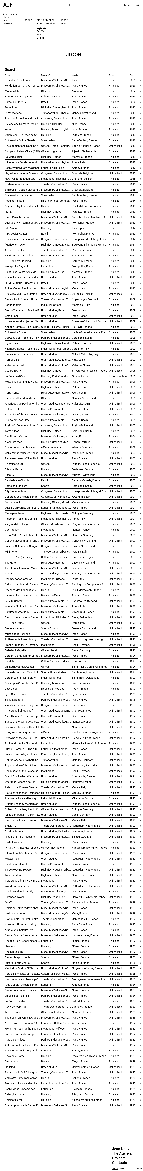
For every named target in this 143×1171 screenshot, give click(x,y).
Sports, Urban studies (53, 672)
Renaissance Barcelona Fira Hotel (23, 239)
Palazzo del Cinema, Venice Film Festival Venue (23, 787)
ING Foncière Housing (18, 261)
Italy (74, 80)
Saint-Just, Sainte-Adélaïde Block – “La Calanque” (23, 272)
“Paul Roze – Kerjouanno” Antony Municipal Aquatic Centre (23, 1023)
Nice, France (79, 124)
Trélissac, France (82, 1089)
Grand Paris (11, 316)
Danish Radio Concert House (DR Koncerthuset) (23, 299)
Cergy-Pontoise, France (85, 1067)
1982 (132, 1023)
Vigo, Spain (78, 359)
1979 (132, 1056)
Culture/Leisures (51, 96)
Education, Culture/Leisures (56, 1023)
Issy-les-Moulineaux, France (88, 732)
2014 (132, 195)
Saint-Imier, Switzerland (85, 677)
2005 (132, 403)
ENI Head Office (14, 623)
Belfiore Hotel (13, 409)
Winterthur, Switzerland (85, 765)
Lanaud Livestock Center (19, 666)
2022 (132, 107)
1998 (132, 617)
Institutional (48, 266)
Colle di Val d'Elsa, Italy (85, 354)
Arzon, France (80, 1023)
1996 (132, 644)
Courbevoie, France (83, 776)
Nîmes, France (80, 727)
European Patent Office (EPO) (22, 151)
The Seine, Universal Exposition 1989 (23, 1017)
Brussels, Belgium (82, 173)
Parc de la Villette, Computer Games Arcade (23, 973)
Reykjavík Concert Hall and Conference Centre (23, 425)
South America (46, 23)
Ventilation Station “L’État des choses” (23, 968)
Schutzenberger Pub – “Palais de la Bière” (23, 612)
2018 (132, 135)
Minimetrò (11, 551)
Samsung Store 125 (16, 102)
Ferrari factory (13, 305)
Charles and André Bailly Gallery (23, 891)
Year (133, 75)
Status (113, 75)
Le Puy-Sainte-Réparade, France (90, 332)
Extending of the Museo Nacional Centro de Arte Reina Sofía (23, 414)
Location (79, 75)
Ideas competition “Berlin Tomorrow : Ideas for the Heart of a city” (23, 814)
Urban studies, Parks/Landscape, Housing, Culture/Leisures (56, 721)
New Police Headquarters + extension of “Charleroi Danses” (23, 178)
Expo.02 (9, 475)
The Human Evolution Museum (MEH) (23, 568)
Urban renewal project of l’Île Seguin (23, 321)
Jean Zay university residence (22, 167)
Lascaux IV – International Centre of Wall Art (23, 222)
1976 (132, 1078)
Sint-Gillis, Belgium (82, 294)
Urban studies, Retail (53, 310)
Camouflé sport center (18, 957)
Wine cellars (48, 140)
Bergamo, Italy (80, 348)
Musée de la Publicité (17, 634)
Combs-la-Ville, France (85, 919)
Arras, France (79, 436)
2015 (132, 173)
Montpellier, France (83, 233)
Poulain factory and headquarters (23, 798)
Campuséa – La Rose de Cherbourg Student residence (23, 135)
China (40, 37)
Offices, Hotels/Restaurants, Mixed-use (56, 146)
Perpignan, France (82, 250)
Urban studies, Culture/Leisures (56, 968)
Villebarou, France (82, 798)
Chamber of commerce (18, 579)
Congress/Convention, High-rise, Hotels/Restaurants (56, 239)
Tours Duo (11, 107)
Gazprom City (13, 370)
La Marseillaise (14, 157)
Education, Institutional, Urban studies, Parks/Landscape (56, 1034)
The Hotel (10, 562)
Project (9, 75)
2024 (132, 91)
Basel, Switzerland (82, 617)
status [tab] (6, 17)
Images (127, 5)
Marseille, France (82, 157)
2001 (132, 485)
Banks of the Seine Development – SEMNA (23, 721)
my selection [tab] (8, 23)
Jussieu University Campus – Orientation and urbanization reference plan (23, 507)
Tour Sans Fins (13, 875)
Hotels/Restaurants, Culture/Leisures (56, 913)
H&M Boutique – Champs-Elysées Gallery (23, 283)
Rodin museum (14, 952)
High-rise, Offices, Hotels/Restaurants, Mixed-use (56, 107)
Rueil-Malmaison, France (86, 206)
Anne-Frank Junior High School (23, 1050)
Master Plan (12, 858)
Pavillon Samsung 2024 (18, 96)
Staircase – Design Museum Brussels (23, 189)
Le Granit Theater (15, 1001)
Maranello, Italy (81, 305)
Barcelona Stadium (16, 485)
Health (45, 206)
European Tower (14, 897)
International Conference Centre (23, 853)
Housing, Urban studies (54, 442)
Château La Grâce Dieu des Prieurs (23, 140)
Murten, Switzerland (83, 475)
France (64, 20)
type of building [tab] (10, 14)
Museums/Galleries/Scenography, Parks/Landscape (56, 222)
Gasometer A (12, 502)
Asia (39, 34)
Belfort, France (80, 1001)
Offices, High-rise (51, 151)
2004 (132, 436)
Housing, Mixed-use (52, 272)
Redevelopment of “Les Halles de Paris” (23, 458)
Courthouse (12, 529)
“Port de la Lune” (15, 831)
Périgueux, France (82, 453)
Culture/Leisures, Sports (55, 326)
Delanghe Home (14, 1094)
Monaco (77, 91)
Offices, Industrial (51, 447)
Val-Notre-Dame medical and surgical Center (23, 1078)
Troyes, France (80, 1061)
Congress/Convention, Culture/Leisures (56, 496)
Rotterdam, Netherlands (86, 825)
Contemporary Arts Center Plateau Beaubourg (23, 1105)
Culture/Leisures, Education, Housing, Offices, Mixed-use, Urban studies (56, 661)
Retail (44, 102)
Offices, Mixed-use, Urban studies (56, 524)
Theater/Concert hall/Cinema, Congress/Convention (56, 979)
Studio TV (10, 825)
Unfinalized (115, 146)
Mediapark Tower (15, 513)
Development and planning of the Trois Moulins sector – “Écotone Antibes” (23, 146)
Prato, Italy (78, 579)
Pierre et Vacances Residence (22, 793)
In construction (118, 376)
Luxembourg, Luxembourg (87, 639)
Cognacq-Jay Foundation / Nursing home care (23, 590)
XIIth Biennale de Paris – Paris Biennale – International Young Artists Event (23, 1045)
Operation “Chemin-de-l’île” (20, 782)
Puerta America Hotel (17, 420)
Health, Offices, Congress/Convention (56, 200)
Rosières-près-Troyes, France (89, 1056)
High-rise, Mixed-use (53, 897)
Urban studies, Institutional (56, 403)
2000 (132, 529)
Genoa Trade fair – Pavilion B (22, 310)
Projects (119, 1158)
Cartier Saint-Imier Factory (20, 677)
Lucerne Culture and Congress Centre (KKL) (23, 546)
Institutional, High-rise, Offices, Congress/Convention (56, 518)
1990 (132, 809)
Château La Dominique (18, 195)
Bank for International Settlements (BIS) (23, 617)
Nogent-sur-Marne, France (87, 968)
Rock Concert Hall (15, 1006)
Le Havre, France (82, 326)
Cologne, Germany (82, 513)
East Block (11, 688)
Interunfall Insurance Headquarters (23, 595)
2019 (132, 113)
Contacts (119, 1162)
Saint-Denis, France (83, 672)
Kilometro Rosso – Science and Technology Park (23, 348)
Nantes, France (81, 529)
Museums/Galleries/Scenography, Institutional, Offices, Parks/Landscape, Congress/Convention (56, 381)
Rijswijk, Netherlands (84, 151)
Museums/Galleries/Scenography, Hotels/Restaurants (56, 414)
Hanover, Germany (83, 535)
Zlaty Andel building (16, 524)
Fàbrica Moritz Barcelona (19, 255)
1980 (132, 1050)
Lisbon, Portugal (81, 442)
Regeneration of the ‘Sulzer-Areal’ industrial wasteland (23, 765)
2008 (132, 326)
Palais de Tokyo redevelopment (23, 908)
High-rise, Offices (51, 157)
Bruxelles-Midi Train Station (21, 294)
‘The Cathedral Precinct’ (19, 710)
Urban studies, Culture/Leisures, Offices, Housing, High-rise (56, 365)
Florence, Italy (80, 409)
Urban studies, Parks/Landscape (56, 738)
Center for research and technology (23, 447)
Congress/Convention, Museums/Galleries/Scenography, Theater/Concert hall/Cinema (56, 546)
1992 (132, 710)
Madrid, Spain (80, 414)
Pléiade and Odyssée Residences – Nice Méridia (23, 124)
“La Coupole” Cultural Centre (21, 919)
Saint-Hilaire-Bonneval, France (89, 666)
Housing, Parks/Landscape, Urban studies (56, 782)
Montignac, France (83, 222)
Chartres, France (81, 710)
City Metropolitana (15, 491)
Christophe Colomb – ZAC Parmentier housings (23, 683)
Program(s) (49, 75)
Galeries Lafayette (15, 650)
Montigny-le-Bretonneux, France (90, 979)
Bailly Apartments (15, 842)
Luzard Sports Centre (17, 962)
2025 (132, 80)
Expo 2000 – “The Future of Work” (23, 535)
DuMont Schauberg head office (23, 809)
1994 (132, 655)
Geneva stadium (14, 628)
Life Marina (11, 228)
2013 (132, 206)
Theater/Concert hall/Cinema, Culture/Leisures (56, 919)
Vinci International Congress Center (23, 705)
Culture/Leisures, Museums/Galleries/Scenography (56, 973)
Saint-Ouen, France (83, 924)
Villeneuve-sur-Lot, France (87, 1100)
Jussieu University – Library (21, 754)
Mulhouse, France (82, 469)
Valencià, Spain (81, 365)
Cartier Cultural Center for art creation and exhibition (23, 935)
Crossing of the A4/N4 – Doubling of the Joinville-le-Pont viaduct (23, 738)
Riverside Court (14, 464)
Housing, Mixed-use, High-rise (56, 129)
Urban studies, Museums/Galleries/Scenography (56, 710)
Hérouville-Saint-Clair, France (89, 743)
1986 (132, 957)
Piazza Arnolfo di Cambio (20, 354)
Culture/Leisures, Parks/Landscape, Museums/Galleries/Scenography (56, 557)
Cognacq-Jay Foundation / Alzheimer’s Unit (23, 206)
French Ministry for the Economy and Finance (23, 1028)
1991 (132, 776)
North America (46, 20)
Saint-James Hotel (16, 864)
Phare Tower (12, 387)
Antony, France (80, 167)
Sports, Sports (49, 628)
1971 (132, 1105)
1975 (132, 1083)
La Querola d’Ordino (16, 376)
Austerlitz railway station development (23, 277)
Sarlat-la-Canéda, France (86, 480)
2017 (132, 167)
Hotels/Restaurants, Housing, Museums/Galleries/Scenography (56, 162)
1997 (132, 639)
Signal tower (12, 343)
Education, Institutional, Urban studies (56, 507)
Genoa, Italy (79, 310)
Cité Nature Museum (17, 436)
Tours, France (80, 688)
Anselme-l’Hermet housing (20, 924)
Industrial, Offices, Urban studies (56, 348)
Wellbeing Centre (15, 913)
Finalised (114, 80)
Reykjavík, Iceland (82, 425)
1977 (132, 1072)
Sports (45, 485)
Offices (45, 91)
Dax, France (79, 716)
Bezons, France (81, 683)
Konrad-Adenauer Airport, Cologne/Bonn (23, 760)
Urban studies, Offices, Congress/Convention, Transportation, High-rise (56, 294)
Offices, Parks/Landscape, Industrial (56, 809)
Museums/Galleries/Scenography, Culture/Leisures (56, 990)
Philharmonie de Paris (18, 184)
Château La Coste (15, 332)
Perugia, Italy (79, 551)
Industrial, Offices (51, 305)
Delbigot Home (14, 1100)
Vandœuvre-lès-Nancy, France (89, 847)
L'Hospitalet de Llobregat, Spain (90, 239)
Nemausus (11, 946)
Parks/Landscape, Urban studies (56, 337)
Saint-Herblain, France (85, 902)
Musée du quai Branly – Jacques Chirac (23, 381)
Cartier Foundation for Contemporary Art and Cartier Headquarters (23, 655)
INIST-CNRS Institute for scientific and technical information (23, 847)
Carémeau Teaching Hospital (22, 727)
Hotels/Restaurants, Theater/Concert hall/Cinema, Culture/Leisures (56, 601)
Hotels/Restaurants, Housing (56, 392)
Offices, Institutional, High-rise (56, 1012)
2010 (132, 277)
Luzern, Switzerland (83, 546)
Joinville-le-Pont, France (86, 738)
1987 (132, 919)
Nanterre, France (82, 721)
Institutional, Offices (53, 579)
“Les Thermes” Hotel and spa (22, 716)
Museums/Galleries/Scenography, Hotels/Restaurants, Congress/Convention (56, 568)
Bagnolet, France (82, 1006)
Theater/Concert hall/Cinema (56, 184)
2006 (132, 370)
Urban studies (49, 277)
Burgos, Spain (80, 568)
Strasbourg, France (83, 612)
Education (47, 941)
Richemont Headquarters (20, 398)
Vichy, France (80, 913)
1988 (132, 891)
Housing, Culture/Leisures (56, 793)
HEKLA (9, 211)
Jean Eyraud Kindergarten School (23, 1089)
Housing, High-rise (52, 124)
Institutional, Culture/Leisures (56, 1083)
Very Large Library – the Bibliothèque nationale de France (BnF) (23, 880)
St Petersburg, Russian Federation (90, 370)
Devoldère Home (15, 1056)
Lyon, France (79, 129)
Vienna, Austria (80, 288)
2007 (132, 348)
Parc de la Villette (15, 1039)
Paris (63, 23)
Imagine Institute (15, 200)
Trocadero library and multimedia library (23, 1083)
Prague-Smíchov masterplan (21, 803)
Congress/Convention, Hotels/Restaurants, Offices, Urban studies (56, 491)
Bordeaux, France (82, 261)
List (137, 5)
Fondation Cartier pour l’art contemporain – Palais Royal (23, 85)
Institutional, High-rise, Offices (56, 178)
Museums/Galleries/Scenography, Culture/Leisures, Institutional (56, 1105)
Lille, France (79, 661)
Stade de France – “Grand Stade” (23, 672)
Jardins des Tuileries (17, 995)
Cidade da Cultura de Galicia (21, 584)
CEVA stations (13, 113)
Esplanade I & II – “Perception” (23, 743)
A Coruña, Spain (81, 496)
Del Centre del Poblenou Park (22, 337)
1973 (132, 1094)
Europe (41, 27)
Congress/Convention (54, 118)
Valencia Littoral (14, 365)
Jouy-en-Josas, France (85, 935)
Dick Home (11, 1061)
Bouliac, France (81, 864)
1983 (132, 1006)
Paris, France (79, 85)
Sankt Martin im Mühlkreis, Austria (90, 217)
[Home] (8, 3)
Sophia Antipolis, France (86, 146)
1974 (132, 1089)
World (28, 20)
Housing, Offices (50, 595)
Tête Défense (13, 1012)
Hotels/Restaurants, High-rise (56, 288)
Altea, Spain (79, 392)
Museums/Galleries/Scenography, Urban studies (56, 886)
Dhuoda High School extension (23, 941)
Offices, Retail (49, 650)
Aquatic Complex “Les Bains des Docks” (23, 326)
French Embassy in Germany (21, 644)
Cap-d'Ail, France (81, 793)
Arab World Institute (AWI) (20, 930)
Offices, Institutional (53, 847)
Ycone (8, 129)
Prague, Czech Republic (86, 464)
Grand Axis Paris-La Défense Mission (23, 776)
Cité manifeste (13, 469)
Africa (40, 30)
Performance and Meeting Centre (23, 979)
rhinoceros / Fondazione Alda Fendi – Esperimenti (23, 162)
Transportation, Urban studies (56, 113)
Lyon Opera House (16, 694)
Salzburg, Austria (82, 836)
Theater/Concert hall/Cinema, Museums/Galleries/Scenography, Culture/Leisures (56, 584)
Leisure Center (13, 601)
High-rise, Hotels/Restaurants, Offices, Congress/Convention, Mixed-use (56, 513)
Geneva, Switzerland (84, 113)
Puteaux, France (81, 135)
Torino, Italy (78, 518)
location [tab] (6, 20)
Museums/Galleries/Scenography (56, 80)
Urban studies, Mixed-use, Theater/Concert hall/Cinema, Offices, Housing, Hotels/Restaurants (56, 573)
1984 (132, 984)
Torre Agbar (12, 431)
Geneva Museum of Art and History (23, 540)
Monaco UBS (12, 91)
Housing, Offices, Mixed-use (56, 502)
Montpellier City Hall (16, 266)
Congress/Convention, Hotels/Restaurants (56, 173)
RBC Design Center (16, 233)
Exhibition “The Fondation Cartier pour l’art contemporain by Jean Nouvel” (23, 80)
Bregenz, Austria (81, 595)
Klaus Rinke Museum (17, 217)
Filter (71, 5)
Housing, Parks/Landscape (56, 376)
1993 (132, 677)
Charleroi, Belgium (82, 178)
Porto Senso (12, 392)
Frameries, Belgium (83, 557)
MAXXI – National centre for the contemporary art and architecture (23, 606)
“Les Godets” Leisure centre (21, 984)
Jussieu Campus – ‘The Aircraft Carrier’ (23, 749)
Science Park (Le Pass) (18, 557)
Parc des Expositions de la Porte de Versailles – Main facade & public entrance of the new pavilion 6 (23, 118)
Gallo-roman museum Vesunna (23, 453)
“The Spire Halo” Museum (20, 836)
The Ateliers (122, 1153)
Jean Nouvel (122, 1149)
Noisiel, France (80, 962)
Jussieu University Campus (20, 1034)
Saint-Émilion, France (84, 140)
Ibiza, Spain (78, 228)
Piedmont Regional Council (21, 518)
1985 (132, 973)
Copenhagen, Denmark (85, 299)
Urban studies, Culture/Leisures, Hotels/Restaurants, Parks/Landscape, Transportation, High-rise (56, 359)
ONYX (8, 902)
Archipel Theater (14, 250)
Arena (8, 573)
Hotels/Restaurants (52, 255)
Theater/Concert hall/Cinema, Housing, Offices (56, 825)
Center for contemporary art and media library (23, 990)
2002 (132, 469)
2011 (132, 244)
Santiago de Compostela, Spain (90, 584)
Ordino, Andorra (81, 376)
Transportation (50, 760)
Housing (46, 135)
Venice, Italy (79, 787)
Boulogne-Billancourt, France (89, 244)
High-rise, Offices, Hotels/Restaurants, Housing (56, 343)
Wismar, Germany (82, 447)
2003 (132, 442)
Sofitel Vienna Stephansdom (21, 288)
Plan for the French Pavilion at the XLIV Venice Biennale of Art (23, 820)
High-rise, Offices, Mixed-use (56, 244)
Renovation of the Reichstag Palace (23, 771)
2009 (132, 294)
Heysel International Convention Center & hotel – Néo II (23, 173)
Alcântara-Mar (13, 442)
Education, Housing (52, 167)
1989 (132, 831)
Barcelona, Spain (82, 255)
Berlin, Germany (81, 644)
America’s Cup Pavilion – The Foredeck (23, 403)
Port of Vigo (12, 359)
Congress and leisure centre (21, 496)
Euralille (9, 661)
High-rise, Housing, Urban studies (56, 869)
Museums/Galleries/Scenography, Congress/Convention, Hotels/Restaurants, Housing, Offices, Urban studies (56, 765)
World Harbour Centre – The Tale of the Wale (23, 886)
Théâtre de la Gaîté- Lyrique (21, 1072)
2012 (132, 217)
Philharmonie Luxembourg (20, 639)
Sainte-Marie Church (17, 480)
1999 (132, 573)
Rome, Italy (78, 162)
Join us (115, 1169)
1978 (132, 1061)
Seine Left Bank (14, 699)
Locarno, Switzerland (84, 601)
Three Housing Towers (18, 869)
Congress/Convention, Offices (56, 853)
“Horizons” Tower (15, 244)
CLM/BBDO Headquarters (20, 732)
